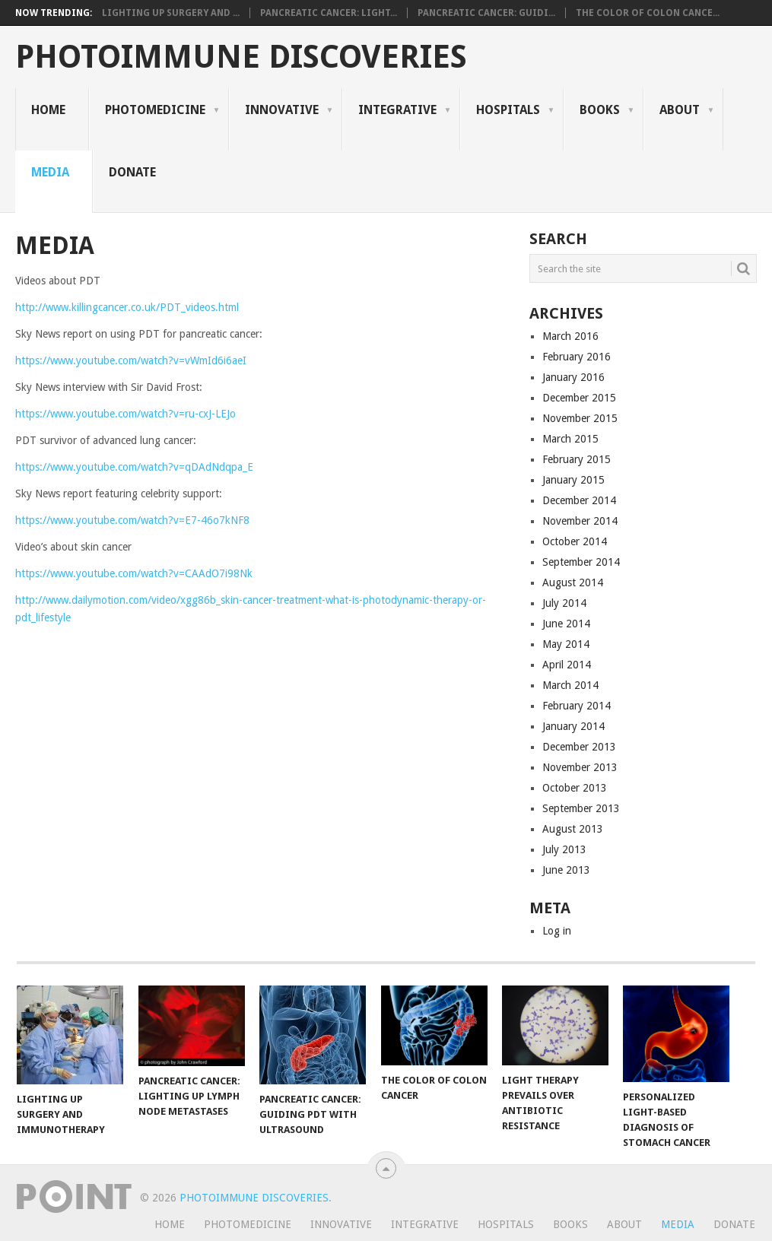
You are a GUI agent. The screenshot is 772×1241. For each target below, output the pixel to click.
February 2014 (576, 706)
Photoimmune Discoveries (241, 57)
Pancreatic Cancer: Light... (328, 13)
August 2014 (572, 582)
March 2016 (570, 336)
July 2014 (564, 603)
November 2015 (580, 418)
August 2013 (572, 829)
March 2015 (570, 439)
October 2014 (574, 541)
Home (48, 110)
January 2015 (573, 480)
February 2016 (576, 357)
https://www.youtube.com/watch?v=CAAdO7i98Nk (134, 573)
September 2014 (581, 562)
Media (50, 172)
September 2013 (581, 808)
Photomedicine (155, 110)
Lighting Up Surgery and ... (171, 13)
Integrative (397, 110)
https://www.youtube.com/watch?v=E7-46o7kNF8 (132, 520)
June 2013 (566, 870)
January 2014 (573, 726)
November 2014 (580, 521)
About (679, 110)
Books (600, 110)
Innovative (282, 110)
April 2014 (566, 665)
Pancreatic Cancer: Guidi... (486, 13)
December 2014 (579, 500)
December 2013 (579, 747)
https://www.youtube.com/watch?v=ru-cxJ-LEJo (125, 414)
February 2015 (576, 459)
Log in (556, 931)
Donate (132, 172)
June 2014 (566, 623)
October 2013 (574, 788)
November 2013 (580, 767)
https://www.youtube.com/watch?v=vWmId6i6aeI (130, 360)
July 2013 (564, 849)
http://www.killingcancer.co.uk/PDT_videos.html (127, 307)
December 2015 (579, 398)
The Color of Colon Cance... (648, 13)
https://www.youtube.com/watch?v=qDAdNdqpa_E (134, 467)
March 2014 (570, 685)
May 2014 (565, 644)
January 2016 (573, 377)
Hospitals (508, 110)
